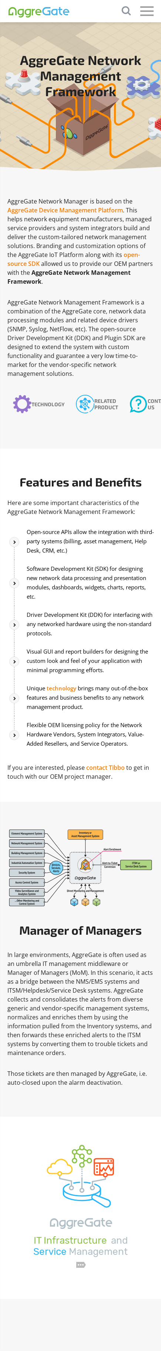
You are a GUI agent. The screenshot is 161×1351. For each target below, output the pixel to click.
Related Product (106, 404)
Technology (48, 404)
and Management (80, 1246)
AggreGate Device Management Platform (65, 210)
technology (61, 688)
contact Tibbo (105, 768)
